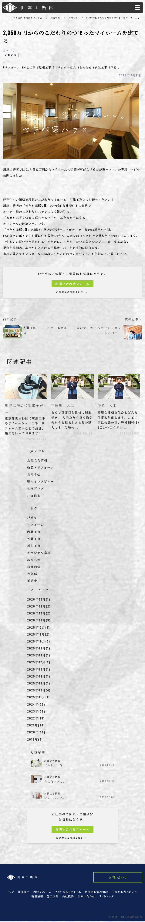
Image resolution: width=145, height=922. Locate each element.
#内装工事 (101, 67)
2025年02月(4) (39, 691)
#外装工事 (29, 67)
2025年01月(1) (39, 698)
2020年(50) (36, 733)
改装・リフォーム (41, 468)
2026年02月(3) (39, 621)
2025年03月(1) (39, 684)
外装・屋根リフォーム (68, 892)
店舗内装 (34, 567)
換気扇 (32, 574)
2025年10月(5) (39, 642)
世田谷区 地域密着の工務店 (27, 17)
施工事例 (53, 897)
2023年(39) (36, 712)
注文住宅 (34, 496)
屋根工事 (34, 546)
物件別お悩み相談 (96, 892)
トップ (10, 892)
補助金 (32, 581)
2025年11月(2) (38, 635)
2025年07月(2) (39, 663)
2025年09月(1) (39, 649)
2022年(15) (36, 719)
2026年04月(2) (39, 607)
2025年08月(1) (39, 656)
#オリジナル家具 (64, 67)
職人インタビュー (41, 482)
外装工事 (34, 539)
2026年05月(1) (39, 600)
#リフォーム (11, 67)
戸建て (32, 518)
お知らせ (73, 17)
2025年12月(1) (38, 628)
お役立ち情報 (37, 461)
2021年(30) (36, 726)
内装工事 (34, 532)
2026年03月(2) (39, 614)
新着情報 (55, 17)
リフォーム (35, 525)
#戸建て (114, 67)
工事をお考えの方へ (125, 892)
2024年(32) (36, 705)
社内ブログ (36, 489)
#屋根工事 (44, 67)
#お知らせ (85, 67)
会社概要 (68, 897)
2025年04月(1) (39, 677)
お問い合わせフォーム (72, 283)
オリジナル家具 (39, 553)
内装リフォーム (42, 892)
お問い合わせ (86, 897)
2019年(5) (35, 740)
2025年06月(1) (39, 670)
